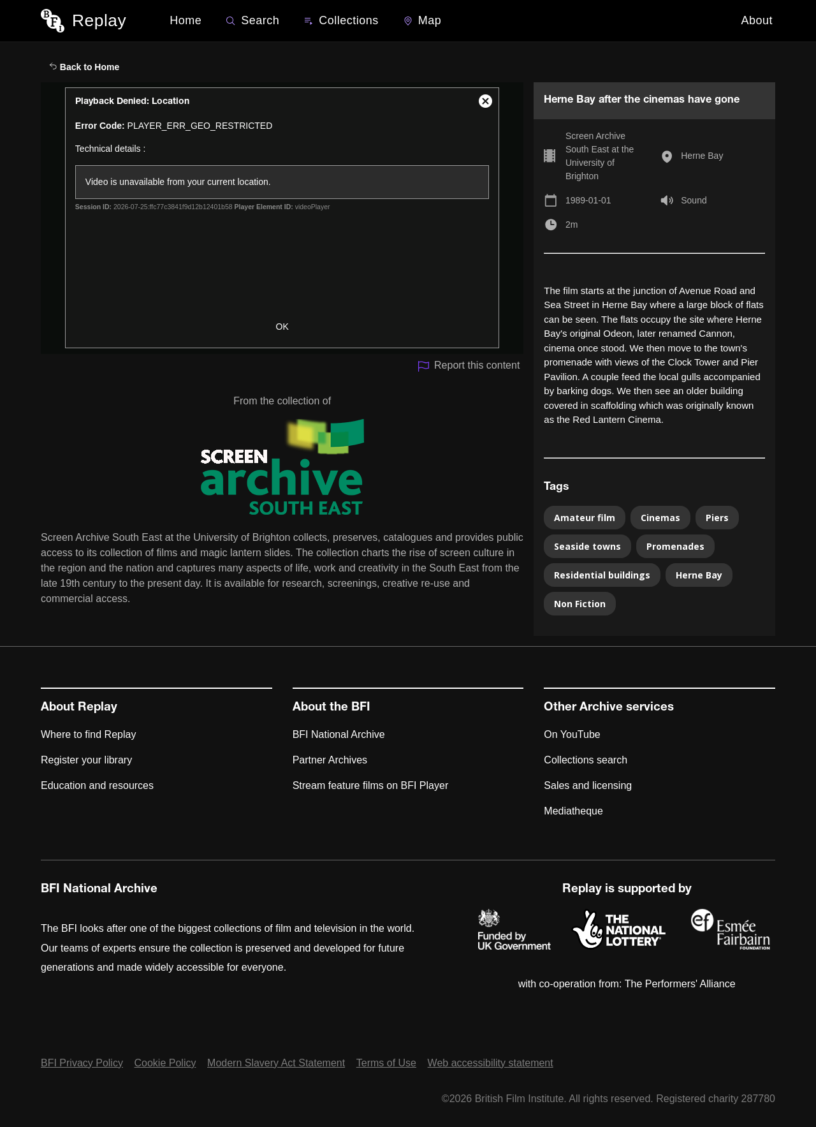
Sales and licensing (588, 785)
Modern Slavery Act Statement (276, 1062)
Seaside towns (587, 546)
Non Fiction (580, 604)
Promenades (675, 546)
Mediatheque (573, 811)
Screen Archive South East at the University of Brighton (599, 156)
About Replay (79, 708)
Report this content (468, 366)
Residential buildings (602, 575)
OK (282, 326)
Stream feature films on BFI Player (371, 785)
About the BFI (331, 708)
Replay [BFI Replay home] (99, 20)
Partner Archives (330, 760)
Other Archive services (609, 708)
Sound (693, 200)
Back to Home (84, 67)
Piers (717, 518)
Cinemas (660, 518)
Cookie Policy (165, 1062)
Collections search (585, 760)
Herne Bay (702, 156)
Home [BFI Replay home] (185, 20)
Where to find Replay (88, 734)
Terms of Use (386, 1062)
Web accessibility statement (490, 1062)
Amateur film (584, 518)
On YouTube (572, 734)
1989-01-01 (588, 200)
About (757, 20)
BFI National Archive (339, 734)
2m (571, 224)
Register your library (86, 760)
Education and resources (97, 785)
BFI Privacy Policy (82, 1062)
